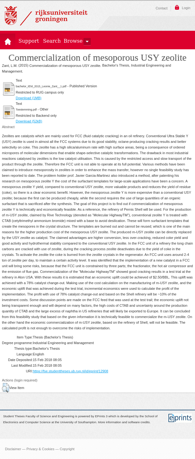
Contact (161, 8)
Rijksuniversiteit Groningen (46, 15)
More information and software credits (124, 422)
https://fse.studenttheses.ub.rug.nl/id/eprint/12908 (70, 371)
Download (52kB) (29, 121)
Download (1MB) (28, 98)
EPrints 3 (101, 416)
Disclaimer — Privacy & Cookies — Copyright (39, 449)
